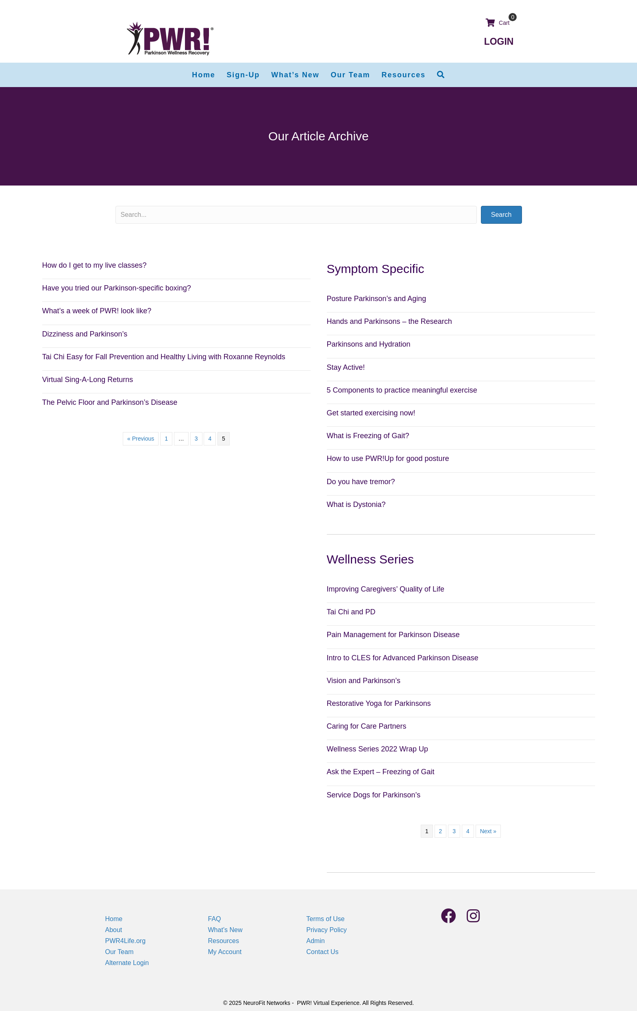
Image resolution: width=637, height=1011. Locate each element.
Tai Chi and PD (351, 612)
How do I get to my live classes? (94, 265)
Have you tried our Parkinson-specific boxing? (116, 288)
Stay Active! (346, 367)
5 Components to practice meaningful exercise (402, 390)
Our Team (119, 951)
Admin (316, 940)
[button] (441, 75)
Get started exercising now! (371, 413)
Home (114, 918)
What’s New (225, 929)
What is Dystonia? (356, 504)
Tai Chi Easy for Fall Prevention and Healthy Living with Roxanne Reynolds (163, 357)
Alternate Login (127, 962)
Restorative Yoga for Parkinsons (379, 703)
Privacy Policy (327, 929)
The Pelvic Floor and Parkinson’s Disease (110, 402)
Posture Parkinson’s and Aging (376, 299)
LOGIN (499, 41)
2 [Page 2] (440, 831)
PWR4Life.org (125, 940)
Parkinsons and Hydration (369, 344)
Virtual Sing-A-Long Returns (87, 380)
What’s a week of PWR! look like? (97, 311)
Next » (488, 831)
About (113, 929)
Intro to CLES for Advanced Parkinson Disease (402, 658)
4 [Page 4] (209, 438)
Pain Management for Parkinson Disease (393, 635)
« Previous (140, 438)
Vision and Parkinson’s (363, 681)
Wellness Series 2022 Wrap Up (377, 749)
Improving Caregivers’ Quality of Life (385, 589)
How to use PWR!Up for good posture (388, 458)
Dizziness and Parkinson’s (85, 334)
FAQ (214, 918)
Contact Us (323, 951)
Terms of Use (326, 918)
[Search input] (296, 215)
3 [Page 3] (196, 438)
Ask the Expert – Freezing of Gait (381, 772)
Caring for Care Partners (367, 726)
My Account (225, 951)
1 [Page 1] (166, 438)
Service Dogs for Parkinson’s (374, 795)
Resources (223, 940)
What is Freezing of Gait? (368, 436)
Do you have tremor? (361, 482)
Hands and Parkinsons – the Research (389, 321)
